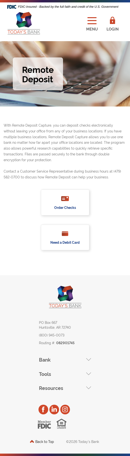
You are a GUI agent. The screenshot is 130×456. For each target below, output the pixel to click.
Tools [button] (45, 373)
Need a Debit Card (65, 242)
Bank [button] (45, 359)
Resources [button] (51, 387)
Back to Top (42, 441)
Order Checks (65, 208)
